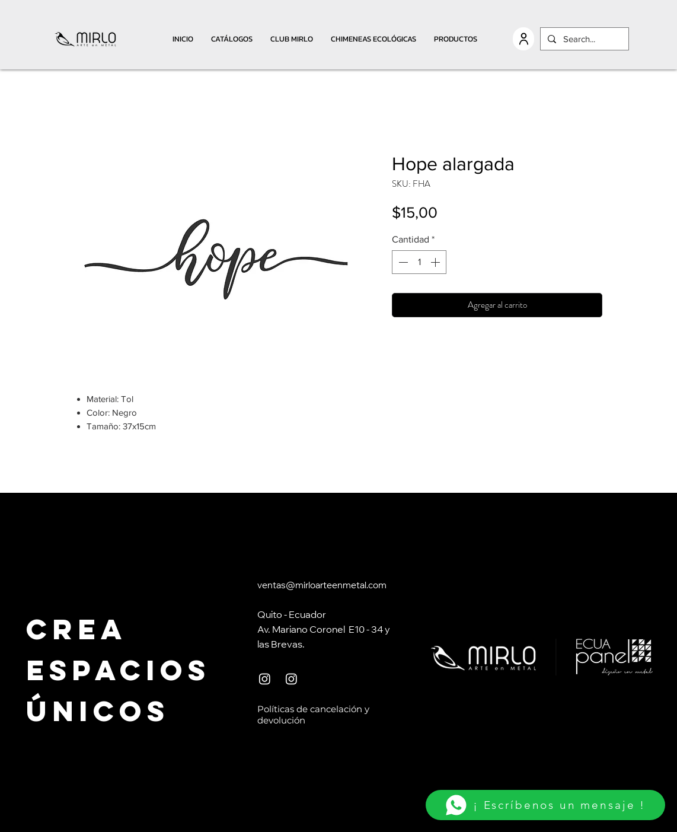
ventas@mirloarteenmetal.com (322, 586)
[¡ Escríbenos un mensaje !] (545, 805)
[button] (231, 39)
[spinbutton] (419, 262)
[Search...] (583, 39)
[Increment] (436, 262)
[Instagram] (264, 678)
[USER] (523, 38)
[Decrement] (402, 262)
